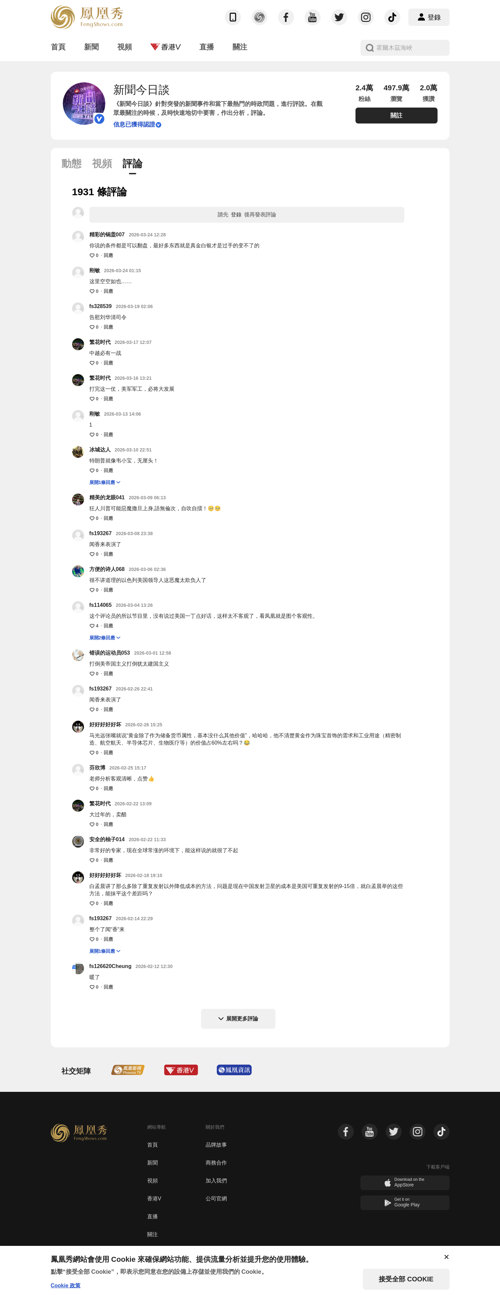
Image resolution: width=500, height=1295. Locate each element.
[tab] (71, 166)
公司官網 (216, 1198)
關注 (152, 1234)
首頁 (152, 1145)
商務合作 (216, 1163)
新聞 (152, 1163)
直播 (152, 1216)
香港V (154, 1198)
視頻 (152, 1180)
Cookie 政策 (66, 1285)
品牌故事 (216, 1145)
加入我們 (216, 1180)
